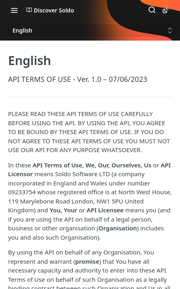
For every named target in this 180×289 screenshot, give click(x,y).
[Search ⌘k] (152, 10)
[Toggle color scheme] (166, 10)
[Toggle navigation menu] (14, 10)
